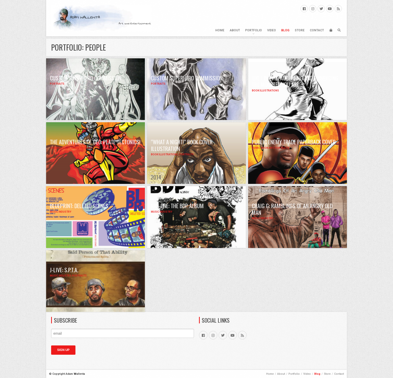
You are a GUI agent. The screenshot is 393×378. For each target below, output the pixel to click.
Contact (317, 30)
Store (300, 30)
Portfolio (253, 30)
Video (271, 30)
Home (219, 30)
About (235, 30)
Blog (285, 30)
